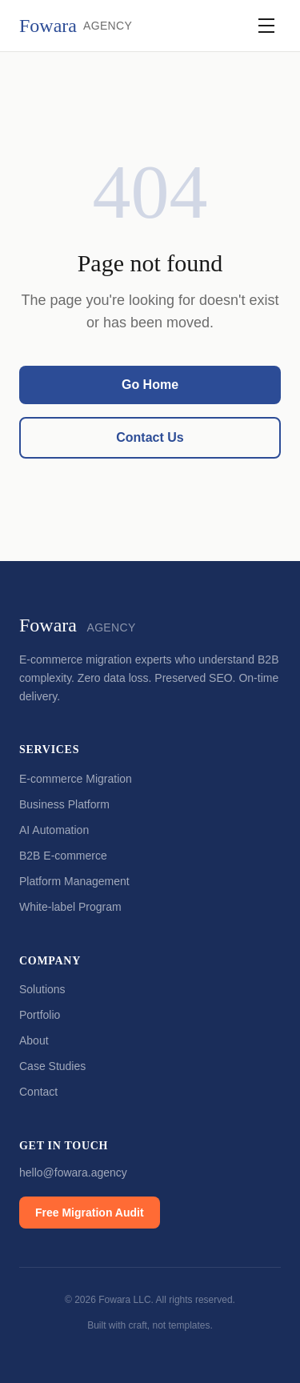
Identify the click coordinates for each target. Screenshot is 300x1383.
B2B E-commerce (63, 855)
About (34, 1040)
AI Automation (54, 830)
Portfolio (39, 1014)
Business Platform (64, 804)
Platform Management (74, 881)
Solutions (42, 989)
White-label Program (70, 906)
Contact (38, 1091)
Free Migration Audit (89, 1212)
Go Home (150, 384)
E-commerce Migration (75, 778)
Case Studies (52, 1066)
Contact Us (149, 437)
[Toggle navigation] (266, 25)
